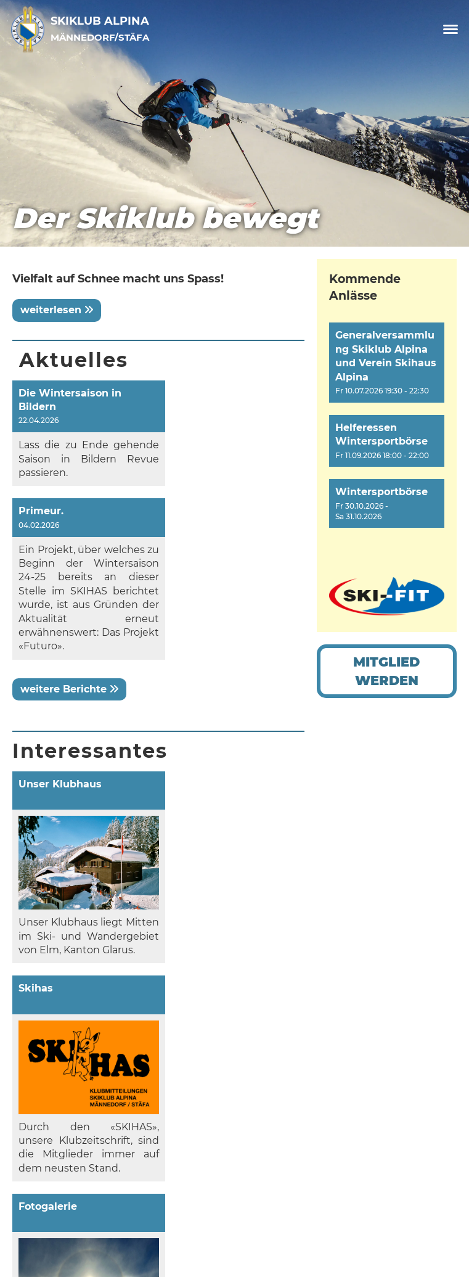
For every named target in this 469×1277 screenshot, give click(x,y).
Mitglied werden (386, 671)
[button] (386, 362)
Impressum (58, 1189)
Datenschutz (62, 1204)
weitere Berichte (69, 584)
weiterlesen (56, 310)
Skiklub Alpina (100, 28)
